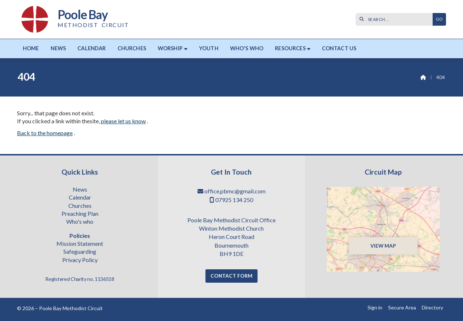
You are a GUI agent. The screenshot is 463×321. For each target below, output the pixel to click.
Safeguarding (79, 252)
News (80, 190)
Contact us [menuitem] (339, 48)
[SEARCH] (396, 19)
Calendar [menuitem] (91, 48)
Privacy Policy (80, 259)
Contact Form (231, 276)
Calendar (80, 198)
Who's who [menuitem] (246, 48)
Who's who (79, 222)
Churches (80, 206)
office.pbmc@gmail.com (235, 191)
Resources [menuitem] (290, 48)
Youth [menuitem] (208, 48)
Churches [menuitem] (132, 48)
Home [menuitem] (31, 48)
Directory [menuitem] (432, 307)
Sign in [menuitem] (375, 307)
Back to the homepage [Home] (45, 132)
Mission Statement (79, 244)
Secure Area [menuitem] (402, 307)
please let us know (123, 120)
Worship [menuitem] (170, 48)
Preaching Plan (79, 214)
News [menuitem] (58, 48)
